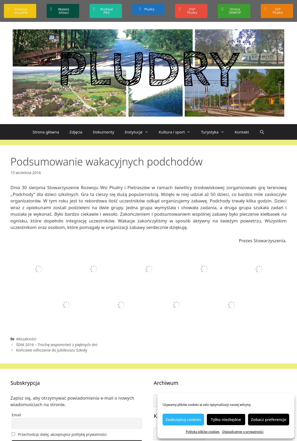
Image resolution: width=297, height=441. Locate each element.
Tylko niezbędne (226, 419)
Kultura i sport (177, 132)
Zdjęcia (76, 132)
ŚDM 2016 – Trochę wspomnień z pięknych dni (56, 344)
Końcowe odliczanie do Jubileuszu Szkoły (51, 350)
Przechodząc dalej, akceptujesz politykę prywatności (59, 434)
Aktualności (26, 338)
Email (16, 414)
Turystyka (215, 132)
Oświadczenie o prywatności (242, 432)
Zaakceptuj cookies (183, 419)
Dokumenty (103, 132)
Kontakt (242, 132)
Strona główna (46, 132)
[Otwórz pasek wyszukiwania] (262, 132)
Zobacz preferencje (268, 419)
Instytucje (139, 132)
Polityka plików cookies (202, 432)
